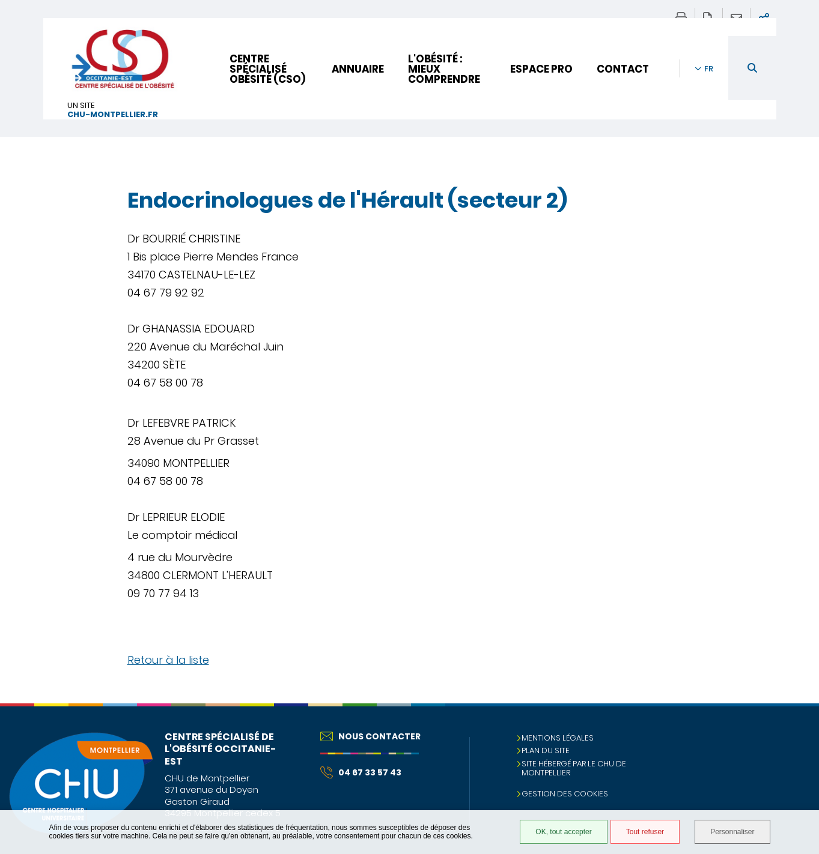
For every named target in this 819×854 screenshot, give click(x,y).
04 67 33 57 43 (360, 772)
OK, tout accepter (563, 832)
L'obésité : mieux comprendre (444, 69)
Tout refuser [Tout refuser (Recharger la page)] (645, 832)
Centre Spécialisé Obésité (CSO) (267, 69)
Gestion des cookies (565, 793)
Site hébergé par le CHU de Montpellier (574, 768)
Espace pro (541, 69)
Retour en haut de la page (798, 727)
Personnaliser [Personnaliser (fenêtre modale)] (732, 832)
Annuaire (358, 69)
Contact (623, 69)
